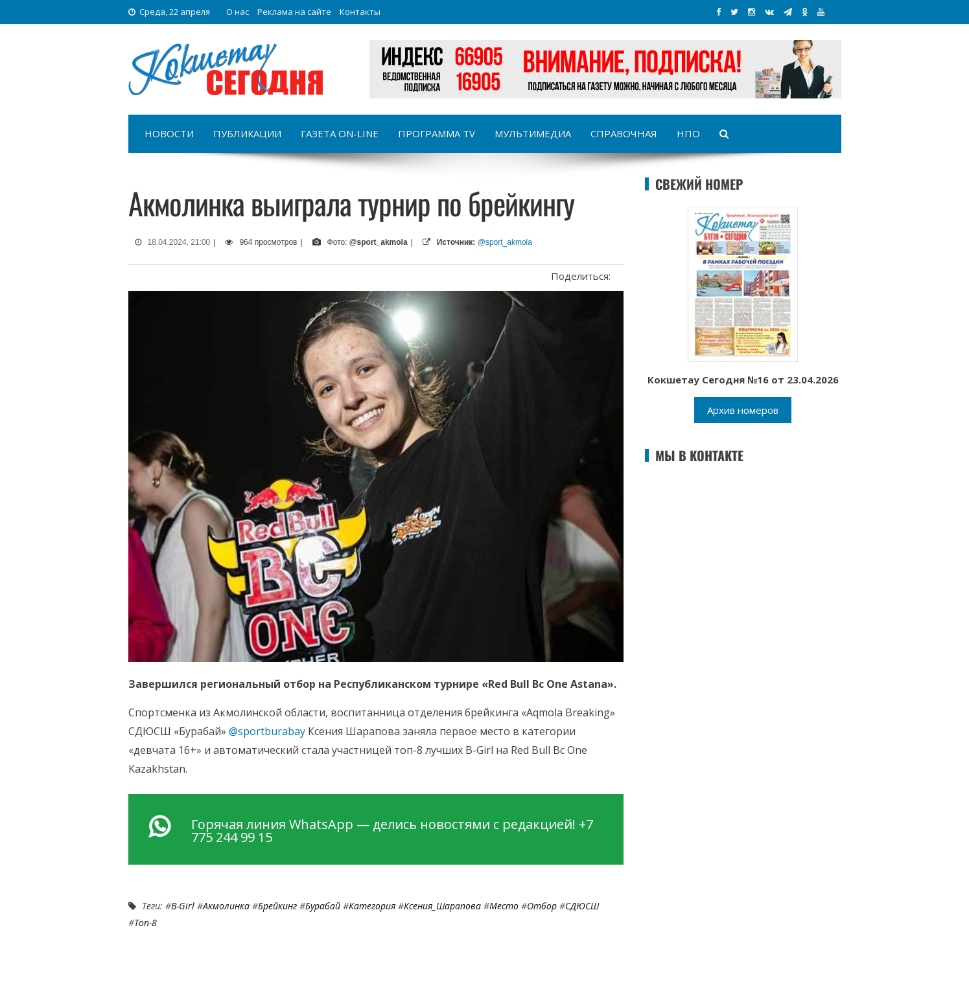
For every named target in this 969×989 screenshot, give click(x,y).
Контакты (360, 11)
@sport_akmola (505, 242)
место (504, 906)
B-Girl (182, 906)
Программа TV (436, 133)
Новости (169, 133)
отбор (542, 906)
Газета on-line (340, 133)
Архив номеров (742, 410)
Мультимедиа (533, 133)
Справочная (623, 133)
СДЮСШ (582, 906)
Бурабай (322, 906)
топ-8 (145, 922)
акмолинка (226, 906)
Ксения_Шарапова (442, 906)
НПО (688, 133)
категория (372, 906)
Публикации (247, 133)
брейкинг (277, 906)
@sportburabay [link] (267, 731)
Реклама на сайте (294, 11)
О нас (237, 11)
